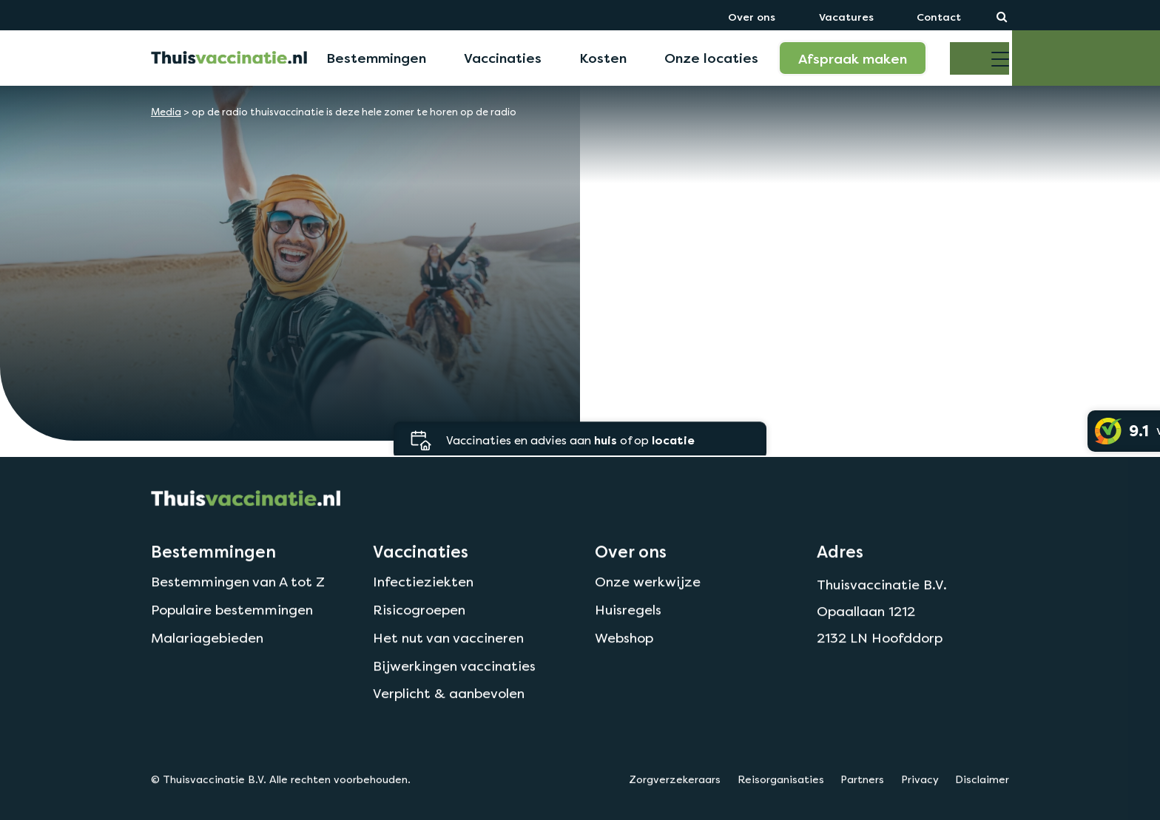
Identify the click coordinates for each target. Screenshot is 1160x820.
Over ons (751, 17)
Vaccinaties (503, 58)
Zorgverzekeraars (675, 806)
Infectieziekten (423, 608)
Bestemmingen (376, 58)
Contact (939, 17)
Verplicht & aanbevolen (449, 720)
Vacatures (846, 17)
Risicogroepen (419, 637)
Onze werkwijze (648, 608)
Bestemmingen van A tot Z (238, 608)
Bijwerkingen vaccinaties (454, 692)
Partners (862, 806)
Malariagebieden (207, 665)
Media (166, 112)
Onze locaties (711, 58)
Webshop (624, 665)
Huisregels (628, 637)
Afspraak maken (852, 58)
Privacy (920, 806)
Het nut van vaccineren (448, 665)
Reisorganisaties (781, 806)
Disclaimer (982, 806)
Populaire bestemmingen (232, 637)
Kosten (603, 58)
